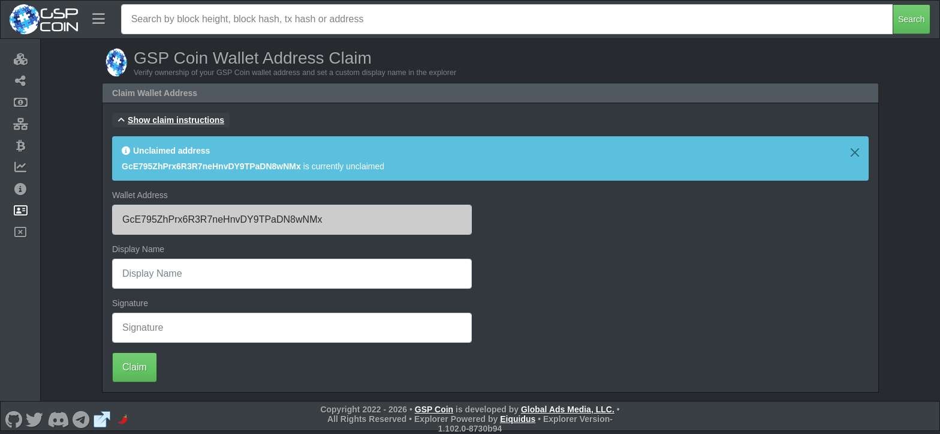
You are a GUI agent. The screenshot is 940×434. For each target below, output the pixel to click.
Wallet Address (140, 195)
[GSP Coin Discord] (58, 419)
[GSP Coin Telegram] (81, 419)
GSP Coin (434, 409)
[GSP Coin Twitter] (34, 419)
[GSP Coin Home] (43, 19)
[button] (171, 120)
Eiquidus (517, 419)
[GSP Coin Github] (13, 419)
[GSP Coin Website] (102, 419)
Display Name (138, 249)
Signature (130, 303)
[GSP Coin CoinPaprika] (122, 419)
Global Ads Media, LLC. (567, 409)
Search (911, 19)
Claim (134, 367)
